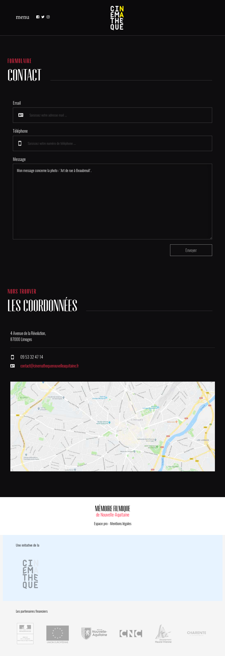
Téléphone (20, 131)
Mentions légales (120, 523)
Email (17, 103)
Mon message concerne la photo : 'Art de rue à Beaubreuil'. (112, 201)
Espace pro (101, 523)
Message (19, 159)
